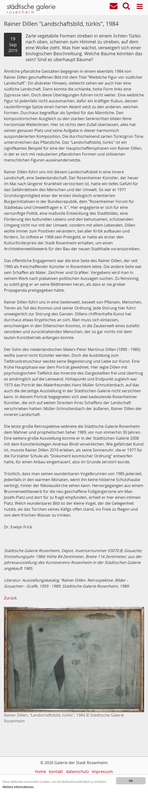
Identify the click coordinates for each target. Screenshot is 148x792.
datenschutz (77, 771)
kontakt (56, 771)
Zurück (10, 598)
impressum (102, 771)
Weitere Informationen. (18, 787)
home (40, 771)
